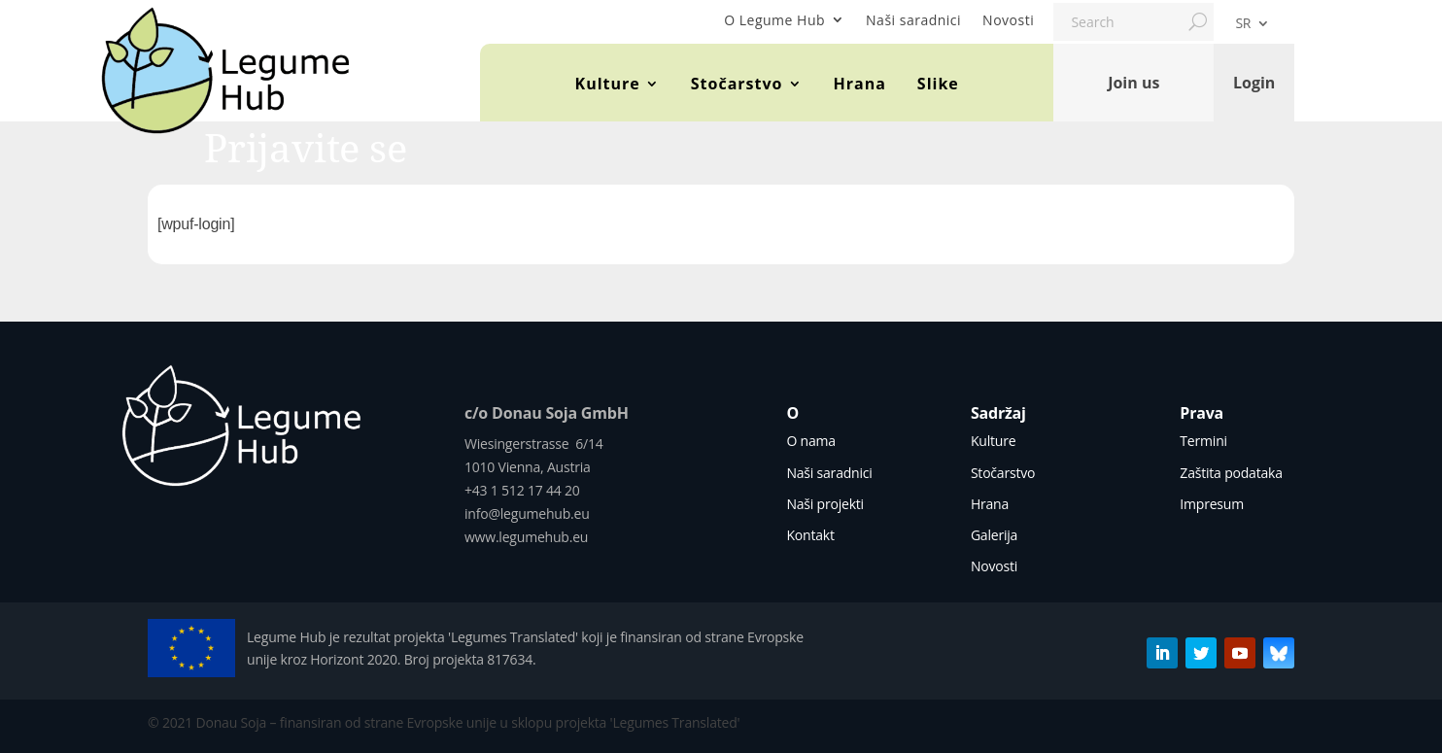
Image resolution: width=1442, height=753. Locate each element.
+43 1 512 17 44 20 (522, 490)
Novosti (1008, 20)
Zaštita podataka (1231, 472)
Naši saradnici (913, 20)
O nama (810, 440)
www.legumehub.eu (526, 537)
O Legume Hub (774, 20)
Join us (1133, 82)
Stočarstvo (737, 83)
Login (1254, 82)
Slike (938, 83)
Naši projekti (825, 504)
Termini (1203, 440)
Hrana (860, 83)
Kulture (607, 83)
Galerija (994, 535)
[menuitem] (1252, 27)
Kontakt (810, 535)
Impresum (1212, 504)
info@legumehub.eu (527, 513)
